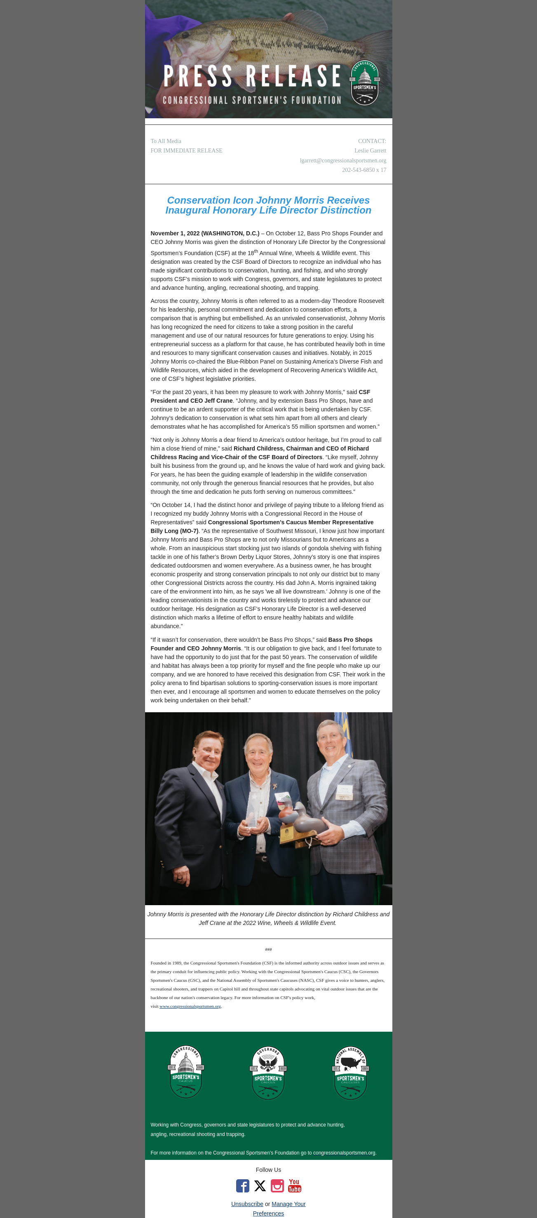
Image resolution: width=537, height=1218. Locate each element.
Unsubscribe (247, 1204)
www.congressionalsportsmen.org (190, 1006)
